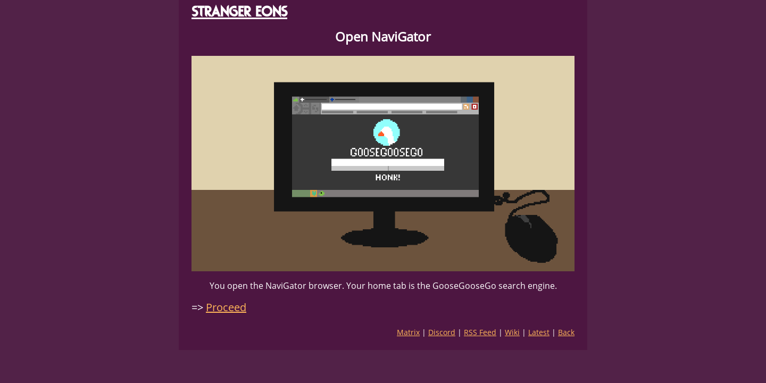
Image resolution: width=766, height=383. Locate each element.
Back (566, 332)
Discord (441, 332)
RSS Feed (480, 332)
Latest (538, 332)
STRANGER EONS (239, 11)
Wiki (512, 332)
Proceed (226, 307)
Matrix (408, 332)
